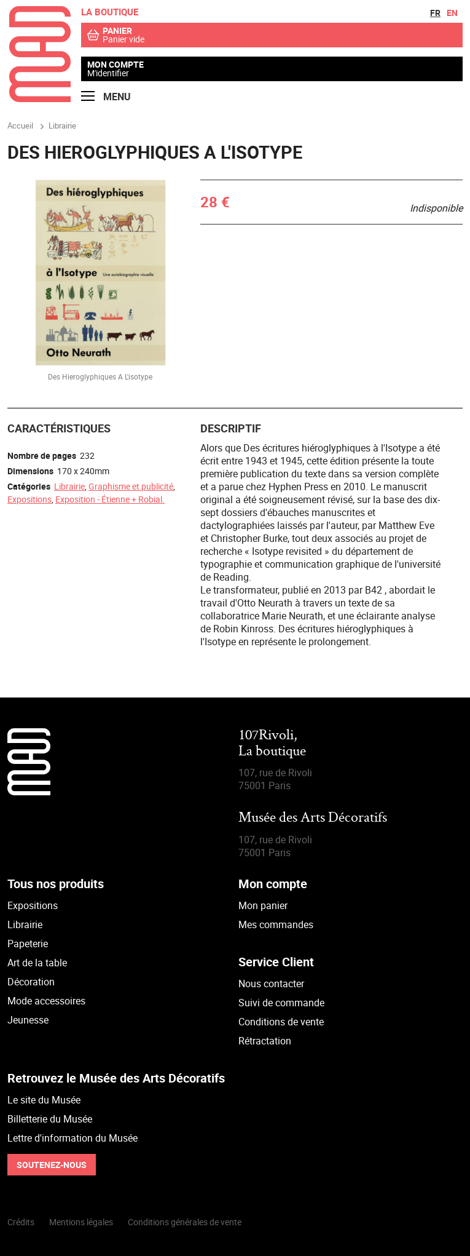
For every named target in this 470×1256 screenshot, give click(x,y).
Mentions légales (81, 1222)
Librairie (69, 486)
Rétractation (264, 1040)
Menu (106, 97)
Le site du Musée (43, 1100)
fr (435, 12)
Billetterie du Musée (49, 1119)
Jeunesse (28, 1020)
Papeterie (27, 943)
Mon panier (263, 905)
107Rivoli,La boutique (272, 744)
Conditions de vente (281, 1021)
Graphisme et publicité (130, 486)
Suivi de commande (281, 1002)
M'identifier (108, 73)
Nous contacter (271, 983)
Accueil (20, 125)
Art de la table (37, 962)
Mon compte (115, 64)
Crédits (20, 1222)
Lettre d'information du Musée (72, 1138)
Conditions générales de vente (184, 1222)
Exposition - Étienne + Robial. (110, 499)
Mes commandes (275, 924)
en (452, 12)
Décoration (31, 981)
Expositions (29, 499)
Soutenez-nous (52, 1165)
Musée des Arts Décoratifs (312, 818)
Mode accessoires (46, 1001)
